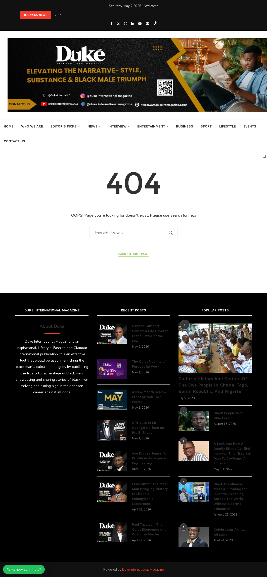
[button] (55, 15)
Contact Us (14, 141)
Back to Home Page (133, 254)
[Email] (147, 23)
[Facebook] (111, 23)
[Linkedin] (132, 23)
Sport (206, 126)
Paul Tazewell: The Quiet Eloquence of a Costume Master (149, 529)
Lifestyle (227, 126)
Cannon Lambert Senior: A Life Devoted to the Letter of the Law (150, 333)
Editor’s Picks (64, 126)
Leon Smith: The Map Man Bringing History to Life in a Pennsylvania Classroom (150, 494)
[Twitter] (118, 23)
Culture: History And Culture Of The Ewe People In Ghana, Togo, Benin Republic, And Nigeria (213, 385)
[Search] (264, 156)
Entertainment (151, 126)
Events (249, 126)
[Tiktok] (155, 23)
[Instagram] (125, 23)
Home (9, 126)
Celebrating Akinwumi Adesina (232, 532)
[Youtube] (140, 23)
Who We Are (32, 126)
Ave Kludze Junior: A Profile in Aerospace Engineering (149, 458)
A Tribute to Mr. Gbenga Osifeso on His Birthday (148, 428)
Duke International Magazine (143, 569)
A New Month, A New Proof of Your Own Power (149, 397)
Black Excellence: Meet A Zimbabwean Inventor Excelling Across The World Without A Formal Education (231, 496)
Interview (117, 126)
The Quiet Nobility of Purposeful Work (149, 364)
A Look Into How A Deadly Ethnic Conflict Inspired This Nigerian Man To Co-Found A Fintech (232, 453)
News (92, 126)
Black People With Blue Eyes (229, 415)
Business (184, 126)
